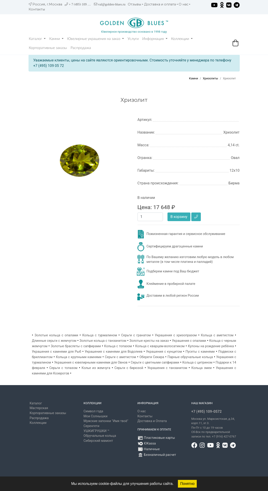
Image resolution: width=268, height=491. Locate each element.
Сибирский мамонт (98, 441)
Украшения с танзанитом (167, 368)
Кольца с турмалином (99, 335)
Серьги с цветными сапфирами (155, 362)
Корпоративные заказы (48, 48)
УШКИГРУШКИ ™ (96, 431)
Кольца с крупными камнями (78, 357)
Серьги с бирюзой (128, 368)
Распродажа (81, 48)
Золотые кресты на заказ (149, 341)
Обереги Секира (151, 357)
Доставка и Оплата (152, 421)
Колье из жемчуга (96, 368)
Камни (56, 39)
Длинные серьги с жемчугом (54, 341)
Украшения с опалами (189, 341)
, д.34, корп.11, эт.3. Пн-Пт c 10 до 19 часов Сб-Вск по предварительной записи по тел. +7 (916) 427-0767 (213, 427)
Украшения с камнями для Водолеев (113, 352)
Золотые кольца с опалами (56, 335)
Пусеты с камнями (200, 352)
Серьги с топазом (63, 368)
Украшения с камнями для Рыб (56, 352)
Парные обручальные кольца (190, 357)
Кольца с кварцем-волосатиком (160, 346)
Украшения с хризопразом (176, 335)
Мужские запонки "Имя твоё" (106, 421)
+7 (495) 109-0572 (206, 411)
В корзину (178, 217)
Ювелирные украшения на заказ (95, 39)
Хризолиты (210, 78)
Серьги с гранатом (136, 335)
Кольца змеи (201, 368)
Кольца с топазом (118, 346)
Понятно (187, 484)
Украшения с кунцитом (164, 352)
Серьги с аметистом (120, 357)
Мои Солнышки (96, 416)
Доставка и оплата (160, 4)
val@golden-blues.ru (111, 4)
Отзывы (134, 4)
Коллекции (182, 39)
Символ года (93, 411)
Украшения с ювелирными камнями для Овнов (91, 362)
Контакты (37, 9)
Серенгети (91, 426)
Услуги (133, 39)
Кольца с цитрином (197, 362)
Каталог (37, 39)
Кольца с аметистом (217, 335)
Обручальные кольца (100, 436)
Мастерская (39, 408)
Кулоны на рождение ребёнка (211, 346)
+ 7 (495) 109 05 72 (82, 4)
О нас (183, 4)
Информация (154, 39)
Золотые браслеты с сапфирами (76, 346)
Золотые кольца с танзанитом (102, 341)
